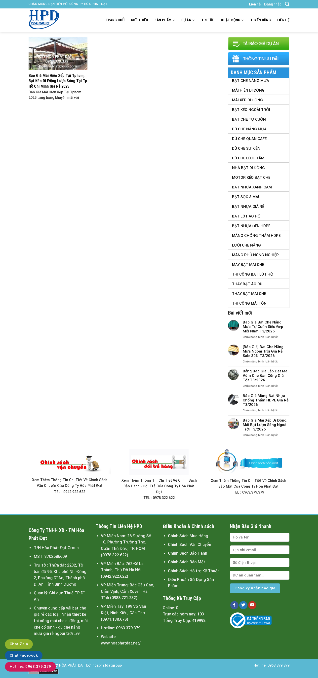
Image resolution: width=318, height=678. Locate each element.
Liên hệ (255, 4)
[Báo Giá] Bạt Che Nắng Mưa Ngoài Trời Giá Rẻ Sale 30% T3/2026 (263, 351)
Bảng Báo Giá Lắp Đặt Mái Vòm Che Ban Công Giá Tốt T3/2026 (265, 375)
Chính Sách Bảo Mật (186, 562)
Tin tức (208, 20)
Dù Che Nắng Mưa (249, 129)
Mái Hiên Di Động (248, 90)
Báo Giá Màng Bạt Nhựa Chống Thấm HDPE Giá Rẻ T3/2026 (265, 400)
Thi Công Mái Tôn (249, 303)
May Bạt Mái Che (248, 264)
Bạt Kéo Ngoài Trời (251, 109)
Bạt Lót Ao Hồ (246, 216)
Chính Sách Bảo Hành (187, 553)
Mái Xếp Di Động (247, 100)
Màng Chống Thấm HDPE (256, 235)
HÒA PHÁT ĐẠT (72, 665)
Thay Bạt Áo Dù (247, 284)
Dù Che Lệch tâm (248, 158)
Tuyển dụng (260, 20)
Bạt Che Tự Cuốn (249, 119)
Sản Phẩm (165, 20)
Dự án (188, 20)
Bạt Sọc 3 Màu (246, 197)
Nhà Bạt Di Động (248, 168)
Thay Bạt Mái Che (249, 293)
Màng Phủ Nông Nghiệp (255, 255)
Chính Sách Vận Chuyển (189, 544)
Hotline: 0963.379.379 (30, 666)
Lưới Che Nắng (246, 245)
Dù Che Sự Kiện (246, 148)
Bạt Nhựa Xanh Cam (252, 187)
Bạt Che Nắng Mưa (250, 80)
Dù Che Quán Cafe (249, 139)
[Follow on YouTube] (252, 605)
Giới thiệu (139, 20)
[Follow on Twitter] (243, 605)
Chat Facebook (24, 655)
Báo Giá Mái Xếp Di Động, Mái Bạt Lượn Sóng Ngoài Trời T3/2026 (265, 424)
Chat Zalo (19, 644)
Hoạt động (232, 20)
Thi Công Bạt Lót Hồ (252, 274)
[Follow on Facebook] (234, 605)
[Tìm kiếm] (287, 4)
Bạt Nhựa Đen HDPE (251, 226)
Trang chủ (115, 20)
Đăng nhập (272, 4)
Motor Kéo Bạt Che (251, 177)
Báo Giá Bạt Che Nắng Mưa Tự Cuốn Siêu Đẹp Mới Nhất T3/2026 (263, 326)
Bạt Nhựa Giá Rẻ (248, 206)
